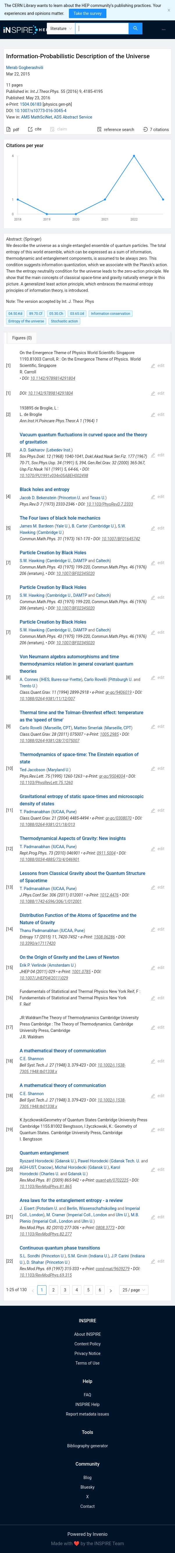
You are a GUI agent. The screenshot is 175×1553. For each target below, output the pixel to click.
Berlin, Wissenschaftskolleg (92, 1208)
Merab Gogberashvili (24, 67)
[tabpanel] (87, 822)
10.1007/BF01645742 (121, 539)
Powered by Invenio (87, 1534)
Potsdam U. (47, 1208)
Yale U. (62, 526)
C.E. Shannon (32, 1058)
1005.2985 (109, 734)
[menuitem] (164, 29)
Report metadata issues (87, 1414)
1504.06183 (31, 104)
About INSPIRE (87, 1334)
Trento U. (28, 686)
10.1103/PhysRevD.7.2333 (110, 504)
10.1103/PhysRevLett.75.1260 (46, 782)
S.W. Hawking (32, 560)
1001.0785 (81, 971)
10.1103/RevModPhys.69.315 (46, 1275)
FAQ (87, 1395)
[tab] (24, 338)
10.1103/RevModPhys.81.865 (46, 1186)
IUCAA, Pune (64, 811)
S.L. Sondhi (30, 1256)
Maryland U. (58, 769)
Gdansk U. (65, 1161)
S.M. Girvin (77, 1256)
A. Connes (29, 679)
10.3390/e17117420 (38, 943)
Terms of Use (88, 1363)
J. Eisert (27, 1208)
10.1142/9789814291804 (52, 378)
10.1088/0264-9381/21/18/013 (47, 824)
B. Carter (80, 526)
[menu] (159, 29)
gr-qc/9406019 (119, 692)
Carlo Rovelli (95, 679)
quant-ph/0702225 (112, 1180)
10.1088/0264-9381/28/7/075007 (50, 740)
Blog (87, 1477)
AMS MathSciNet (36, 117)
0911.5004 (106, 853)
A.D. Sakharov (32, 450)
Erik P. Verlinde (33, 965)
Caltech (103, 560)
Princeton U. (70, 497)
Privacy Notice (87, 1353)
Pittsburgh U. (121, 679)
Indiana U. (99, 1256)
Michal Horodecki (71, 1167)
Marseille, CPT (58, 728)
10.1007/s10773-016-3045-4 (41, 110)
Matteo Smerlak (88, 728)
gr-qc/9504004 (112, 776)
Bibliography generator (87, 1445)
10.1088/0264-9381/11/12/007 (47, 698)
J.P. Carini (120, 1256)
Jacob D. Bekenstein (38, 497)
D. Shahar (35, 1262)
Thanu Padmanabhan (39, 930)
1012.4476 (109, 895)
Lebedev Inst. (59, 450)
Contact (88, 1506)
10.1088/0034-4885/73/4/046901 (50, 859)
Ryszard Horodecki (37, 1161)
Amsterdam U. (62, 965)
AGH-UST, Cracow (36, 1167)
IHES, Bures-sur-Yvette (61, 679)
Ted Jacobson (32, 769)
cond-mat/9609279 (113, 1268)
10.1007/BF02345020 (75, 573)
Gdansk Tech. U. (125, 1161)
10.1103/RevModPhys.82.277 (46, 1234)
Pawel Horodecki (93, 1161)
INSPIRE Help (87, 1404)
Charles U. (50, 1173)
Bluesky (87, 1487)
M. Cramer (55, 1215)
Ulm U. (122, 1215)
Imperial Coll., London (87, 1215)
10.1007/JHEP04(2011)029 (44, 978)
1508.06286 (104, 937)
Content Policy (87, 1344)
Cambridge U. (102, 526)
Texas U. (97, 497)
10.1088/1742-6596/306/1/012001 (51, 901)
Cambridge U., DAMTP (67, 560)
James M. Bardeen (37, 526)
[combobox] (102, 28)
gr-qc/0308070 (119, 818)
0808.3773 (105, 1227)
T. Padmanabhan (35, 811)
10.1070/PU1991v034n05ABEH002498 (54, 475)
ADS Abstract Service (73, 117)
